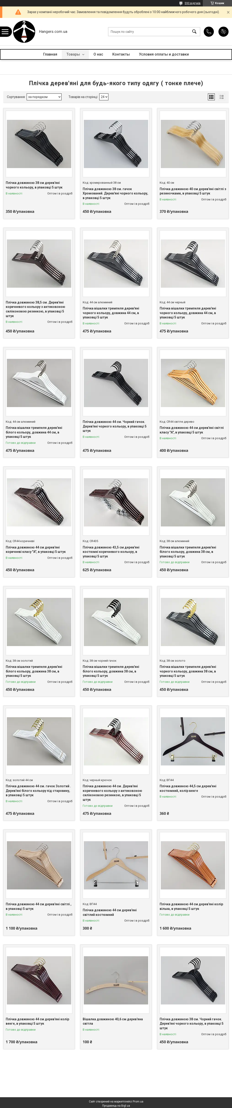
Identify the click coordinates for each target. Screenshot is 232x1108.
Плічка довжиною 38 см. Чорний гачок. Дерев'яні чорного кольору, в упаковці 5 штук (192, 1023)
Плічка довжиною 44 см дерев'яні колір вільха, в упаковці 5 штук (191, 906)
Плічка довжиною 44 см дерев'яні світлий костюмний (110, 912)
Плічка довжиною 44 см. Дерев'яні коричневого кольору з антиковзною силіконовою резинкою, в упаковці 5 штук (112, 792)
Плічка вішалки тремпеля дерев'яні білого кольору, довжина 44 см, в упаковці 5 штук (34, 432)
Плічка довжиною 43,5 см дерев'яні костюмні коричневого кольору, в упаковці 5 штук (111, 552)
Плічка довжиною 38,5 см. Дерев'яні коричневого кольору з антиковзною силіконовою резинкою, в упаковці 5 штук (35, 309)
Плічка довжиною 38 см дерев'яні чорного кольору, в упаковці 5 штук (34, 185)
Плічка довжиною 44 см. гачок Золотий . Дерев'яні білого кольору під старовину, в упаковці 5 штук (38, 790)
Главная (50, 54)
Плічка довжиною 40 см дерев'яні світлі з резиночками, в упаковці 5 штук (193, 191)
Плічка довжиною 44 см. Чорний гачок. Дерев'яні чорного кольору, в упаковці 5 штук (115, 426)
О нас (98, 54)
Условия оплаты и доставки (164, 54)
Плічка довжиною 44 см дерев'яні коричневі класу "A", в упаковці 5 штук (36, 550)
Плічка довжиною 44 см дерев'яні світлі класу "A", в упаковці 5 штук (192, 430)
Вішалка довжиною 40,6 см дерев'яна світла (113, 1021)
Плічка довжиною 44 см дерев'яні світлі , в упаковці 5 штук (38, 906)
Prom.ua (138, 1101)
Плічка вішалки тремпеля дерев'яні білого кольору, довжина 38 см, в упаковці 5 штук (188, 552)
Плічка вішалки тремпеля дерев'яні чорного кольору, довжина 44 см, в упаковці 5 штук (111, 313)
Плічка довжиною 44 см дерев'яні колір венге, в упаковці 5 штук (37, 1021)
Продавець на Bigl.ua (116, 1105)
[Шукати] (194, 32)
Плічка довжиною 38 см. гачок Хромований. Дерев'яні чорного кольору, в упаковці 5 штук (115, 193)
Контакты (121, 54)
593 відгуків (193, 3)
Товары (73, 54)
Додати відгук (223, 32)
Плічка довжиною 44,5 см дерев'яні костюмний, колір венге (188, 788)
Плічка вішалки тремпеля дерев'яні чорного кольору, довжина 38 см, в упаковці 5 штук (188, 671)
